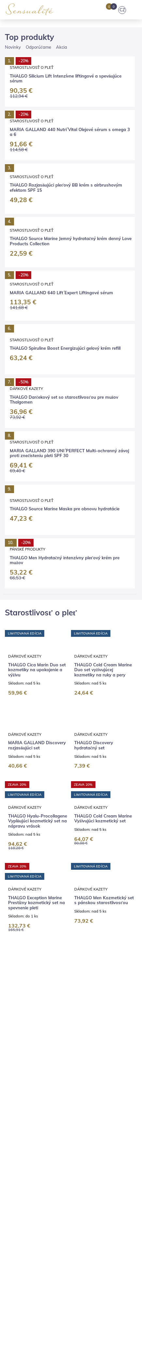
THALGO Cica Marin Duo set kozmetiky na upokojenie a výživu (37, 314)
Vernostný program (97, 1155)
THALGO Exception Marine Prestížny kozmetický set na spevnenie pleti (36, 707)
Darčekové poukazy (87, 1108)
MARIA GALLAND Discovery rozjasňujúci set (37, 443)
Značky (67, 1061)
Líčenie (119, 1099)
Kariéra (29, 1070)
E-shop (12, 1061)
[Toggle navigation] (134, 10)
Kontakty (116, 1061)
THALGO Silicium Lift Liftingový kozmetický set (34, 840)
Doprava (14, 1138)
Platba (36, 1138)
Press (11, 1070)
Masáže (13, 1108)
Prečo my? (90, 1061)
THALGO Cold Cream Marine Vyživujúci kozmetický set (103, 570)
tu (94, 1329)
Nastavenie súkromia (27, 1165)
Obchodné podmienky (28, 1147)
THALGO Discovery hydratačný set (93, 443)
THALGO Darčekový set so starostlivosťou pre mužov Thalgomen (101, 971)
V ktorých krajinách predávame (38, 1155)
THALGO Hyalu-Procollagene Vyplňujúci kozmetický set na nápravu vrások (37, 572)
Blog (30, 1061)
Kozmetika (16, 1099)
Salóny (47, 1061)
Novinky (13, 180)
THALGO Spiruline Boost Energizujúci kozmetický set (102, 840)
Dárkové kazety (24, 300)
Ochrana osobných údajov (84, 1147)
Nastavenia (53, 1313)
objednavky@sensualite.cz (42, 1234)
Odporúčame (38, 180)
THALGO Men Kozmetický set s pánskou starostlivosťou (104, 705)
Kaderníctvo (45, 1099)
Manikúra (73, 1099)
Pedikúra (97, 1099)
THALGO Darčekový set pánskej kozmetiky (32, 969)
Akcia (61, 180)
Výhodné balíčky (43, 1108)
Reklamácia (60, 1138)
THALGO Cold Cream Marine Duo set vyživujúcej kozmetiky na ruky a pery (103, 314)
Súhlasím (91, 1313)
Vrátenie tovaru (94, 1138)
